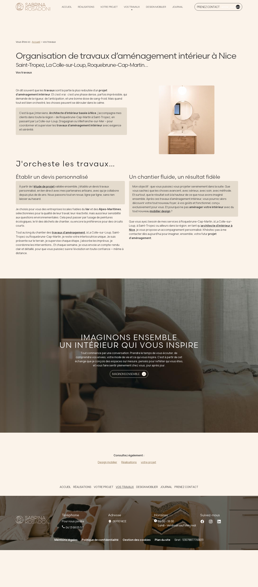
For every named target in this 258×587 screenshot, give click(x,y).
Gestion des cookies (137, 529)
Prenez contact (186, 476)
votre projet (109, 8)
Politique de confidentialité (100, 529)
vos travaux (132, 8)
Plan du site (162, 529)
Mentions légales (66, 529)
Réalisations (86, 8)
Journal (177, 8)
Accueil (67, 8)
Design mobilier (156, 8)
